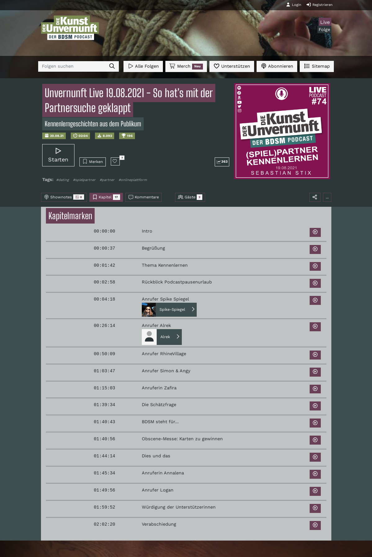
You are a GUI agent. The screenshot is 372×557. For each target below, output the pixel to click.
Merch (186, 66)
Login (293, 4)
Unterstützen (231, 66)
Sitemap (316, 66)
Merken (92, 161)
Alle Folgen (143, 66)
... (327, 197)
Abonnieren (277, 66)
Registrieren (319, 4)
